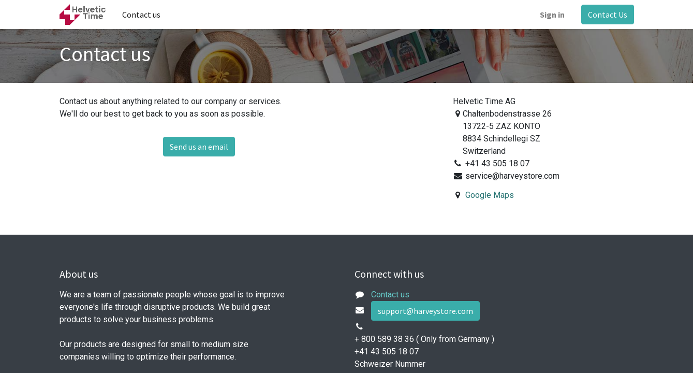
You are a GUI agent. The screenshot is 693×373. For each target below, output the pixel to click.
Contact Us (607, 14)
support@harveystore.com (425, 311)
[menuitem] (141, 14)
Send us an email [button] (199, 146)
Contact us (390, 294)
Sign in (552, 14)
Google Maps (489, 195)
